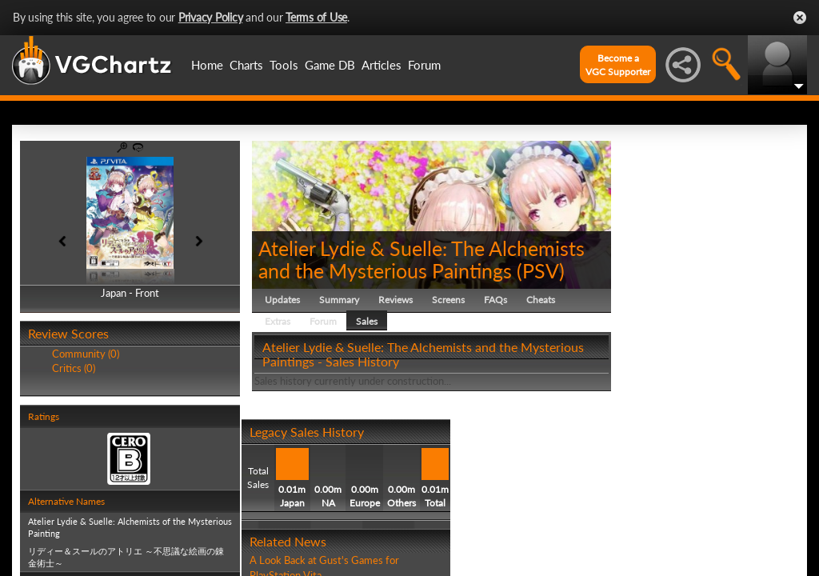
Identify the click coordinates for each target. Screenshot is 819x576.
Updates (282, 300)
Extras (277, 321)
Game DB (330, 65)
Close (799, 17)
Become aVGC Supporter (617, 65)
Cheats (540, 300)
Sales (367, 321)
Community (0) (85, 353)
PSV (540, 270)
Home (207, 65)
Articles (382, 65)
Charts (246, 65)
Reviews (395, 300)
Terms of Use (316, 17)
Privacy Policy (210, 17)
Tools (284, 65)
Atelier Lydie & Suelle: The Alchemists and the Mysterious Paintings (421, 259)
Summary (339, 300)
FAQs (495, 300)
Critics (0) (73, 368)
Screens (448, 300)
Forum (424, 65)
